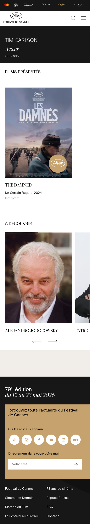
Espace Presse (58, 498)
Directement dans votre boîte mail (34, 453)
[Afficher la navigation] (83, 18)
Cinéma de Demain (19, 498)
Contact (53, 516)
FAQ (50, 507)
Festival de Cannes (19, 489)
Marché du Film (16, 507)
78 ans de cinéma (60, 489)
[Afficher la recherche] (73, 18)
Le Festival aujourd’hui (22, 516)
